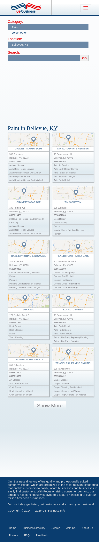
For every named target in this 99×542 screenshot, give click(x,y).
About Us (87, 528)
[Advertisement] (53, 91)
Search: (14, 52)
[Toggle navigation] (85, 8)
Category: (15, 22)
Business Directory (33, 528)
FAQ (27, 535)
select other (19, 32)
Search (55, 528)
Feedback (42, 535)
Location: (15, 39)
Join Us (70, 528)
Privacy (13, 535)
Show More (50, 406)
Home (12, 528)
